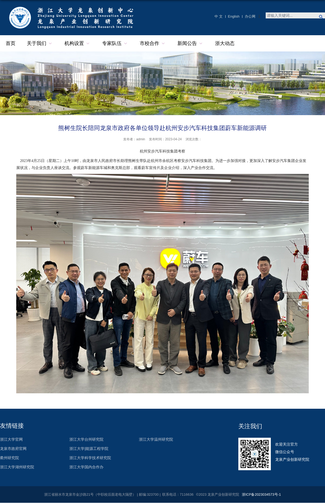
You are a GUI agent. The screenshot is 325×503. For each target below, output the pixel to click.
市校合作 (153, 43)
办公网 (250, 16)
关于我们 (40, 43)
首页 (10, 43)
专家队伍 (115, 43)
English (234, 16)
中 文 (218, 16)
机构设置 (77, 43)
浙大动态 (225, 43)
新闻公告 (190, 43)
